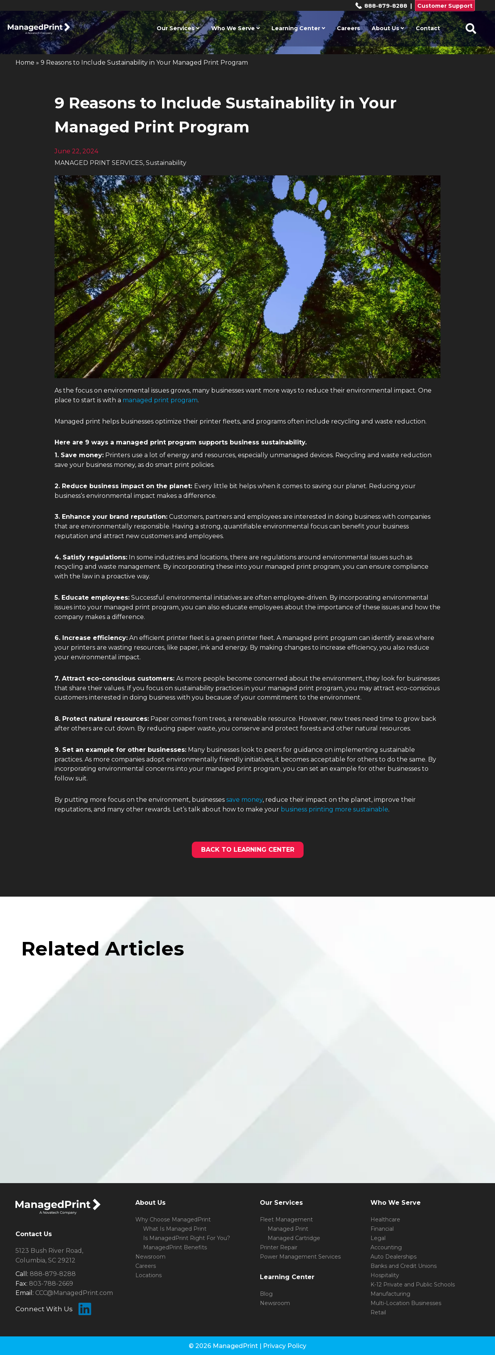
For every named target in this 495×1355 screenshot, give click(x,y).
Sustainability (166, 162)
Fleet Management (286, 1219)
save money (244, 799)
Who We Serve (235, 28)
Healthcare (385, 1219)
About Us (388, 28)
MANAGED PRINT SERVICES (99, 162)
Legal (378, 1238)
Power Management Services (300, 1256)
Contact (428, 28)
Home (24, 62)
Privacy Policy (284, 1346)
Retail (378, 1312)
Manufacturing (390, 1293)
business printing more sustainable (334, 809)
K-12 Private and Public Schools (412, 1284)
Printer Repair (278, 1247)
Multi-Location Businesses (405, 1303)
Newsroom (150, 1256)
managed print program (160, 400)
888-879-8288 (381, 5)
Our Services (178, 28)
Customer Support (445, 5)
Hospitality (384, 1275)
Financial (382, 1228)
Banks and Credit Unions (403, 1265)
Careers (348, 28)
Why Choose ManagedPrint (173, 1219)
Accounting (386, 1247)
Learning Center (298, 28)
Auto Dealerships (393, 1256)
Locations (148, 1275)
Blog (266, 1293)
